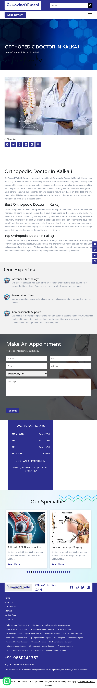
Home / (8, 52)
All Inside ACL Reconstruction (57, 625)
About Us (9, 602)
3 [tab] (31, 572)
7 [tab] (39, 572)
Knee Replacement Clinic (16, 638)
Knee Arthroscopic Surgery (17, 629)
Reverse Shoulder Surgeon (17, 642)
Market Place (10, 615)
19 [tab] (63, 572)
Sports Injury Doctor (33, 633)
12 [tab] (49, 572)
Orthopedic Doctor (65, 629)
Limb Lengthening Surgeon (60, 642)
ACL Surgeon (37, 625)
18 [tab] (61, 572)
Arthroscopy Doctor (14, 633)
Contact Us (9, 619)
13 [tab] (51, 572)
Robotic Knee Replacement (17, 625)
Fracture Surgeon (65, 646)
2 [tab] (29, 572)
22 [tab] (69, 572)
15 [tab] (55, 572)
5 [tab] (35, 572)
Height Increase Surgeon (16, 646)
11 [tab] (47, 572)
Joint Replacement (52, 633)
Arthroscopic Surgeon (72, 633)
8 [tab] (41, 572)
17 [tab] (59, 572)
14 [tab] (53, 572)
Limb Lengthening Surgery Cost (19, 650)
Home (7, 598)
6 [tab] (37, 572)
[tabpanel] (26, 539)
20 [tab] (65, 572)
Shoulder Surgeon (75, 638)
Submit (13, 410)
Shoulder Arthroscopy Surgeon (42, 646)
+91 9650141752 (22, 658)
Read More (14, 564)
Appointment (15, 14)
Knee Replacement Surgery (42, 629)
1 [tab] (27, 572)
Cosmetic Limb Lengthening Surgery (50, 650)
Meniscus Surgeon (38, 642)
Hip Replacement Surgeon (41, 638)
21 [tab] (67, 572)
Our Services (10, 606)
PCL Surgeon (59, 638)
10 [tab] (45, 572)
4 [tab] (33, 572)
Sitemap (8, 611)
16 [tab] (57, 572)
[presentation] (25, 403)
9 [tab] (43, 572)
